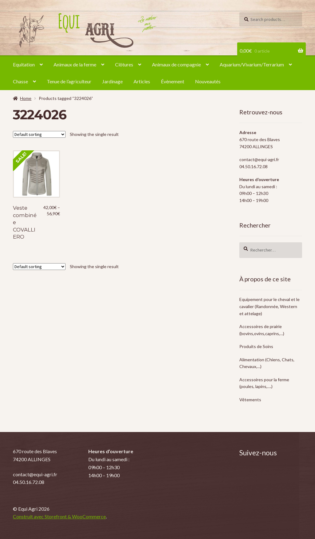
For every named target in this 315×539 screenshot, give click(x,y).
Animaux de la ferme (75, 64)
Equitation (24, 64)
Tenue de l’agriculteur (69, 81)
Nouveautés (208, 81)
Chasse (20, 81)
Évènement (172, 81)
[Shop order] (39, 134)
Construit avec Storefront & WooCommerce (59, 516)
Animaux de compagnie (176, 64)
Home (25, 98)
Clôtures (124, 64)
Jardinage (112, 81)
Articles (142, 81)
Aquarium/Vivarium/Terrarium (252, 64)
